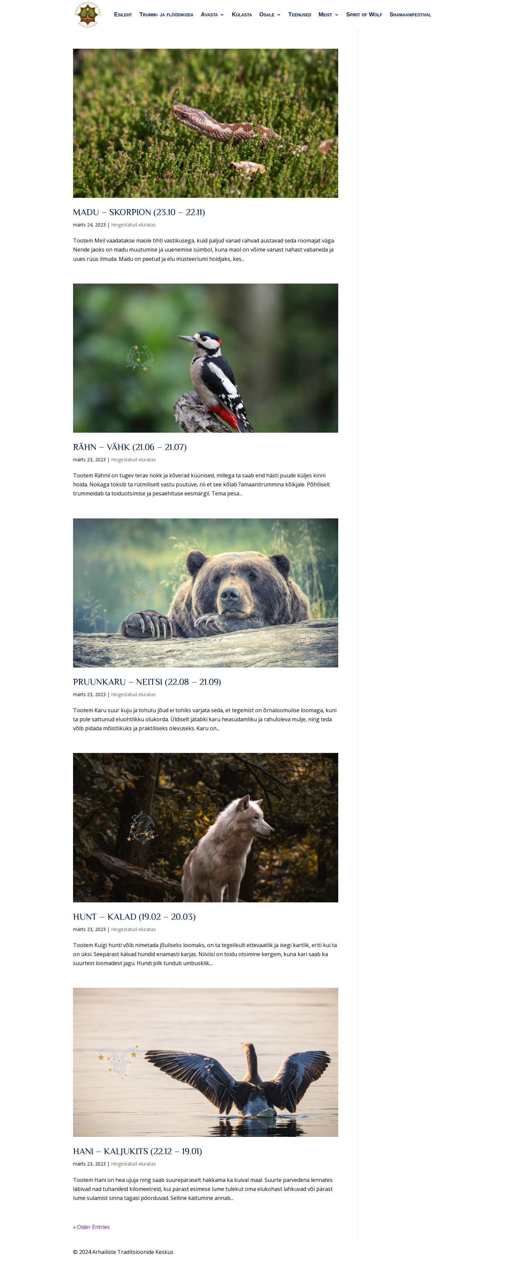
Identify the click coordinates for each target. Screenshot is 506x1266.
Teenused (300, 14)
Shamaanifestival (410, 14)
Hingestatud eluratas (133, 225)
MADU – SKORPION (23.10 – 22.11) (139, 212)
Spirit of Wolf (364, 14)
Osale (266, 14)
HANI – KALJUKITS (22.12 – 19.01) (137, 1151)
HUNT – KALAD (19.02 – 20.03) (134, 917)
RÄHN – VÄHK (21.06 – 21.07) (129, 447)
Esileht (123, 14)
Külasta (242, 14)
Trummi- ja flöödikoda (166, 14)
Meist (325, 14)
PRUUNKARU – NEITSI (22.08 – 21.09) (147, 682)
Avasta (209, 14)
